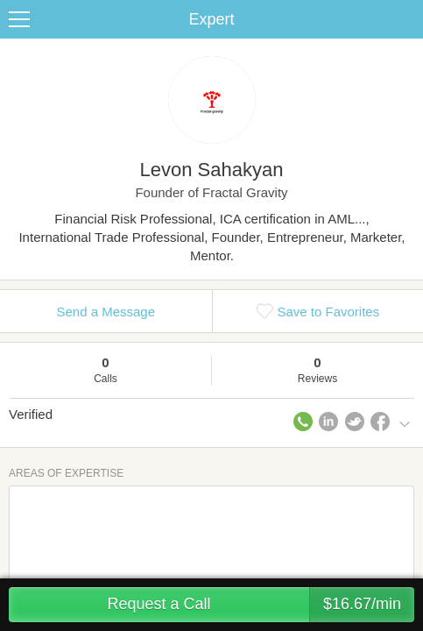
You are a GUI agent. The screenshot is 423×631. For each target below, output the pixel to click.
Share (405, 19)
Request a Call (260, 604)
